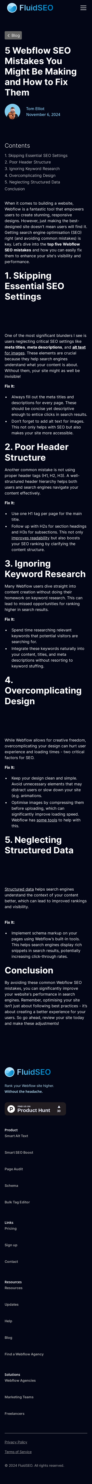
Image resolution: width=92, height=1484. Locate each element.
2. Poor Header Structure (28, 162)
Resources (14, 1288)
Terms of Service (18, 1452)
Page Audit (14, 1169)
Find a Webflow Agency (24, 1354)
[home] (29, 8)
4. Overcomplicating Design (30, 175)
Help (8, 1321)
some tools (47, 820)
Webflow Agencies (20, 1380)
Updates (12, 1304)
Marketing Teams (19, 1397)
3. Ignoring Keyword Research (32, 168)
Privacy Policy (16, 1442)
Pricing (11, 1228)
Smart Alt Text (16, 1136)
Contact (11, 1261)
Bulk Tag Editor (17, 1202)
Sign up (11, 1245)
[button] (82, 8)
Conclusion (15, 188)
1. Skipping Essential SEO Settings (36, 155)
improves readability (31, 537)
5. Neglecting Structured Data (32, 182)
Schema (11, 1185)
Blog (8, 1337)
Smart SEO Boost (19, 1152)
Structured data (19, 889)
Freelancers (15, 1413)
